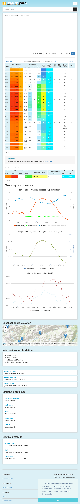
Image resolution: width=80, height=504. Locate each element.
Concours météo (7, 487)
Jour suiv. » (72, 61)
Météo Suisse (48, 161)
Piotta (40, 413)
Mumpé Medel (40, 444)
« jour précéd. (8, 61)
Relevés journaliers (40, 372)
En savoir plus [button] (47, 494)
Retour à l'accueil (14, 3)
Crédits (4, 496)
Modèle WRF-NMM (7, 478)
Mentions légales (7, 500)
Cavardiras (40, 458)
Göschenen (40, 419)
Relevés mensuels (40, 379)
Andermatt (40, 406)
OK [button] (58, 500)
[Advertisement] (40, 35)
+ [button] (5, 327)
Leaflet (4, 343)
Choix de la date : (38, 53)
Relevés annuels (40, 385)
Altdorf (40, 426)
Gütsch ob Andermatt (40, 399)
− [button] (5, 330)
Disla (40, 451)
